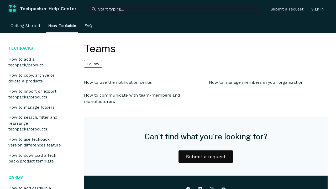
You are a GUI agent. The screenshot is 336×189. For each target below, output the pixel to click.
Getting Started (25, 25)
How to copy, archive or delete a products (31, 78)
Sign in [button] (317, 9)
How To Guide (62, 25)
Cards (15, 177)
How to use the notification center (118, 82)
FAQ (88, 25)
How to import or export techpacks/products (32, 94)
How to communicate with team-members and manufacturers (132, 98)
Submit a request (287, 9)
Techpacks (20, 48)
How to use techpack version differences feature (34, 142)
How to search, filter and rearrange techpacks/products (32, 123)
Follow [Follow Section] (93, 64)
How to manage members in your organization (256, 82)
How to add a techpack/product (25, 62)
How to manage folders (31, 107)
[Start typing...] (174, 9)
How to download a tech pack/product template (32, 158)
